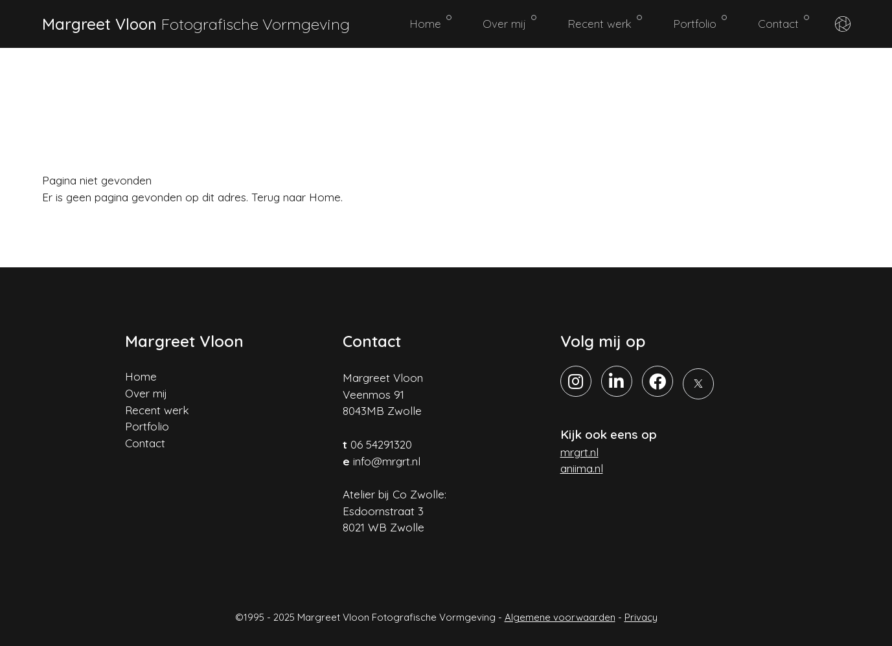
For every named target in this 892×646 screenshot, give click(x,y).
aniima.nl (581, 468)
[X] (698, 383)
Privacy (641, 617)
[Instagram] (575, 381)
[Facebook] (657, 381)
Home (430, 22)
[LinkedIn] (616, 381)
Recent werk (604, 22)
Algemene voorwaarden (560, 617)
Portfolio (700, 22)
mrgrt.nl (579, 452)
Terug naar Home (296, 197)
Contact (783, 22)
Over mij (509, 22)
